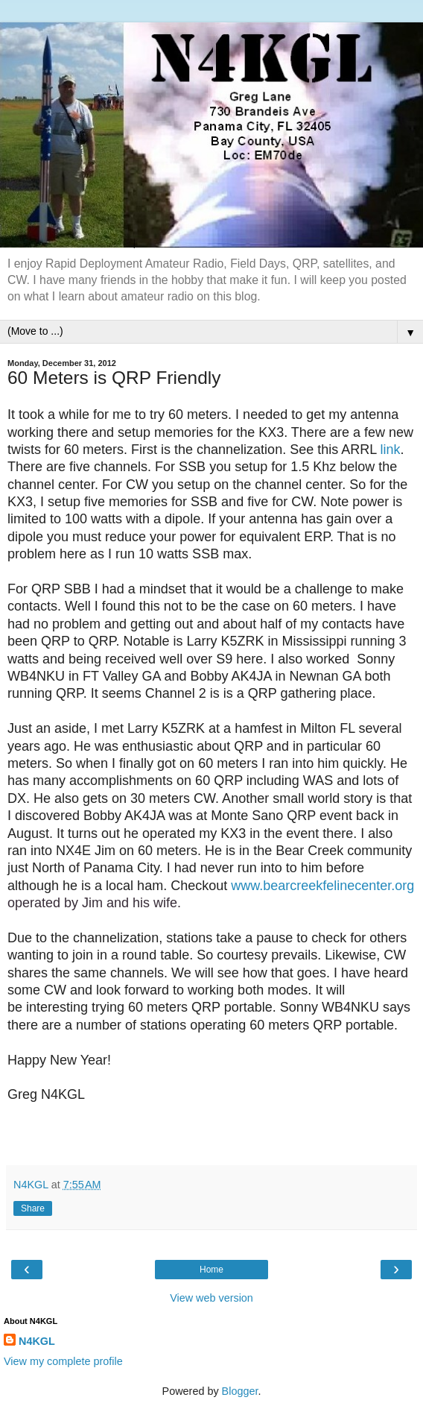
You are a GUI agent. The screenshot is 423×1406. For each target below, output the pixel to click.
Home (211, 1269)
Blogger (240, 1391)
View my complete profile (63, 1361)
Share (33, 1208)
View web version (211, 1298)
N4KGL (37, 1341)
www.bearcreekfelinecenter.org (322, 885)
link (391, 449)
